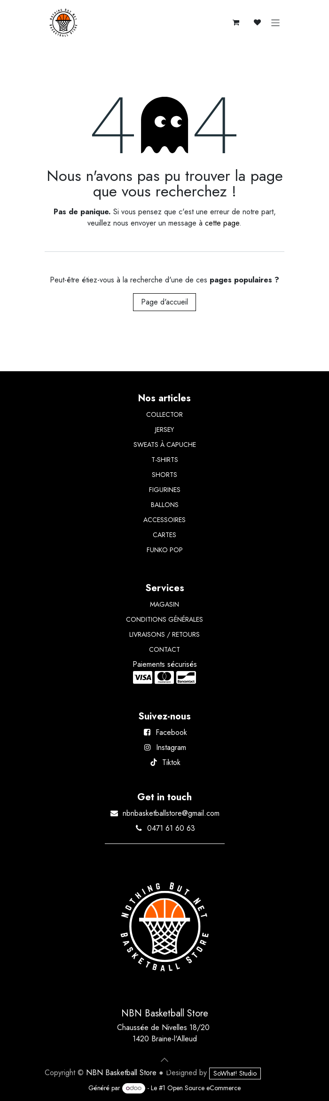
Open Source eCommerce (204, 1088)
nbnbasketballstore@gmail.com (171, 813)
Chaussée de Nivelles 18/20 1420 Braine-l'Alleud (164, 1033)
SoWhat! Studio (235, 1073)
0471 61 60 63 (171, 828)
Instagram (171, 747)
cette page (222, 223)
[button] (164, 1059)
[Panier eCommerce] (236, 22)
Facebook (171, 732)
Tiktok (171, 762)
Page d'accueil (164, 302)
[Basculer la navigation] (275, 22)
